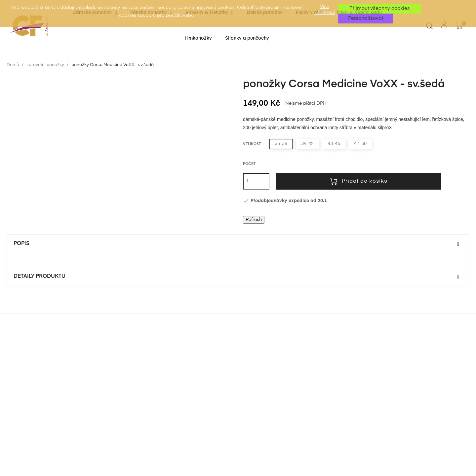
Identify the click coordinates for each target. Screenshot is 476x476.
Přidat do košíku (358, 181)
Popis (21, 243)
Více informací (324, 9)
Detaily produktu (39, 276)
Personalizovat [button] (365, 18)
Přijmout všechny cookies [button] (379, 8)
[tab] (238, 244)
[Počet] (256, 181)
